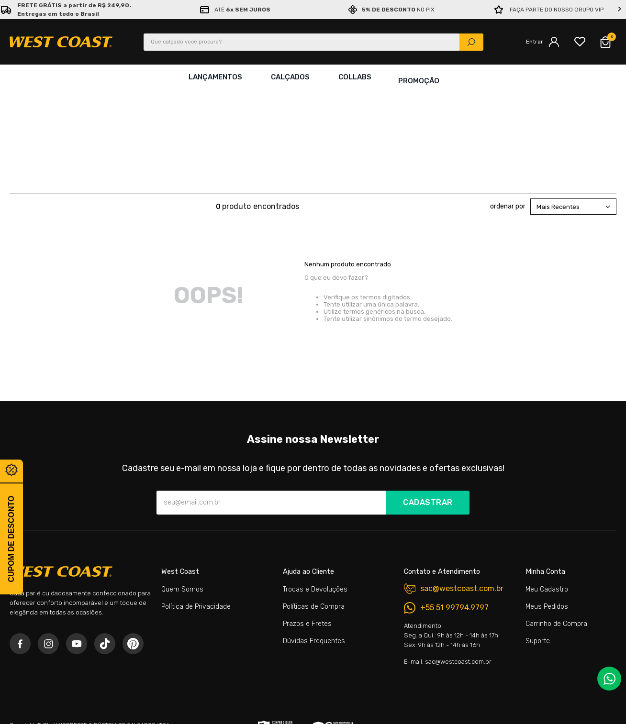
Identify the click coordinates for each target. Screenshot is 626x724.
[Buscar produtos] (471, 42)
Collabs (352, 77)
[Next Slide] (619, 9)
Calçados (288, 77)
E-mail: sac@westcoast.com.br (448, 572)
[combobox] (313, 42)
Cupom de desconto (11, 538)
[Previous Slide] (6, 9)
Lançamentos (213, 77)
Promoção (418, 77)
